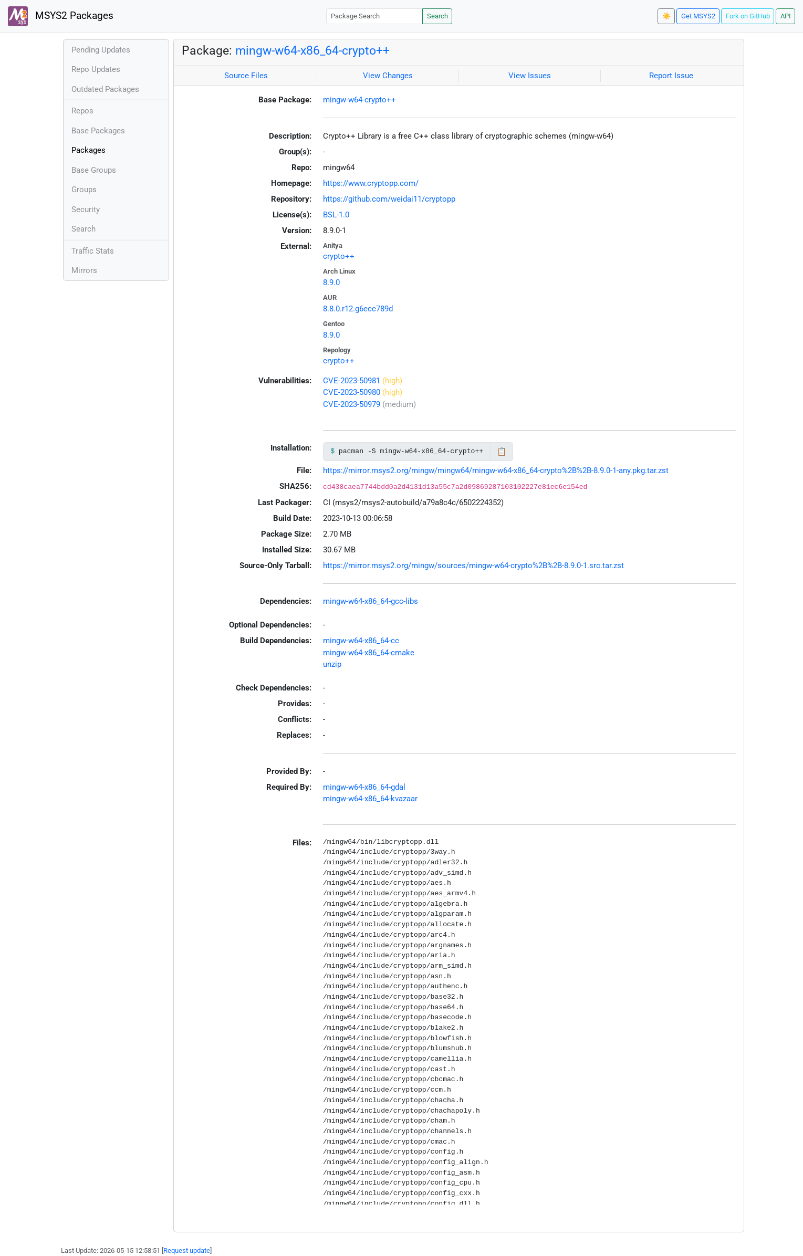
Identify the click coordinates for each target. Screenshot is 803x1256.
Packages (88, 150)
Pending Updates (100, 50)
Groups (84, 189)
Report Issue (671, 75)
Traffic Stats (92, 251)
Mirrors (84, 270)
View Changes (388, 75)
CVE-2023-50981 (351, 380)
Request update (186, 1250)
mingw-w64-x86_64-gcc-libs (370, 601)
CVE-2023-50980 (351, 392)
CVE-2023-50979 (351, 404)
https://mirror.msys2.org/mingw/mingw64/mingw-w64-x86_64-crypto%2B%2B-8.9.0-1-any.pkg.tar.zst (496, 470)
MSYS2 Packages (60, 16)
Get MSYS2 (698, 16)
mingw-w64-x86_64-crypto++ (312, 50)
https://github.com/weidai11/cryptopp (389, 199)
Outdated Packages (105, 89)
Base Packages (98, 130)
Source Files (246, 75)
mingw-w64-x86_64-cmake (368, 652)
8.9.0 (331, 282)
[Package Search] (374, 16)
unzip (332, 664)
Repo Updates (95, 69)
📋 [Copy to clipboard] (502, 451)
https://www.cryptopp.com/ (371, 183)
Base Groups (93, 170)
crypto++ (338, 256)
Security (85, 209)
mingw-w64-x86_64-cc (361, 640)
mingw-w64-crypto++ (359, 99)
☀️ (666, 16)
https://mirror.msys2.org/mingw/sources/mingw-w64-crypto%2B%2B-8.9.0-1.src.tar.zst (473, 565)
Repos (82, 111)
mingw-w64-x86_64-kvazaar (370, 798)
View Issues (529, 75)
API (785, 16)
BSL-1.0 (336, 214)
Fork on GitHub (748, 16)
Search (437, 16)
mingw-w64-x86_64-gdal (364, 787)
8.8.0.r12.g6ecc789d (358, 308)
